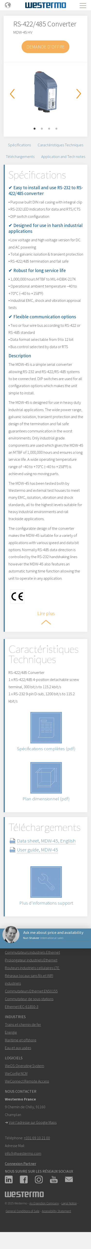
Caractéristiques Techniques (60, 145)
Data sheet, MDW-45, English (46, 840)
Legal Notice (69, 1203)
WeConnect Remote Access (27, 1081)
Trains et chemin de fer (23, 1024)
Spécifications (19, 145)
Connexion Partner (20, 1163)
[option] (45, 92)
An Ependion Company (44, 1203)
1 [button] (34, 128)
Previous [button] (12, 94)
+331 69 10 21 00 (37, 1137)
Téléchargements (20, 156)
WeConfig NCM (16, 1073)
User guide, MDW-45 (37, 849)
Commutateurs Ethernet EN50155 (31, 991)
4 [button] (56, 128)
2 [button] (42, 128)
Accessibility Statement (56, 1211)
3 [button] (49, 128)
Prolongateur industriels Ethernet (31, 960)
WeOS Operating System (24, 1065)
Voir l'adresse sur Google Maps (33, 1122)
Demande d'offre (45, 47)
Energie (11, 1032)
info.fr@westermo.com (23, 1153)
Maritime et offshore (20, 1040)
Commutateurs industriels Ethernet (32, 952)
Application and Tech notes (63, 156)
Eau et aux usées (18, 1047)
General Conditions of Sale (22, 1211)
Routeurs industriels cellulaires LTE (32, 967)
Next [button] (79, 94)
